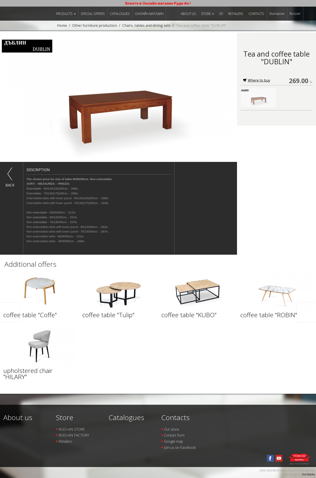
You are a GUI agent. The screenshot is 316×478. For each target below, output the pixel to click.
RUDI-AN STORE (72, 429)
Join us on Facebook (180, 447)
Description (38, 169)
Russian (295, 13)
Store (207, 13)
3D (221, 13)
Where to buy (256, 80)
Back (9, 185)
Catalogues (120, 13)
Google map (173, 441)
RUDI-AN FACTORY (74, 435)
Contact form (174, 435)
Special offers (93, 13)
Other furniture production (94, 25)
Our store (171, 429)
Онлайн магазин (149, 13)
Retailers (235, 13)
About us (188, 13)
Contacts (256, 13)
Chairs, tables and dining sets (146, 25)
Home (62, 25)
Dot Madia (308, 474)
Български (276, 13)
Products (66, 13)
